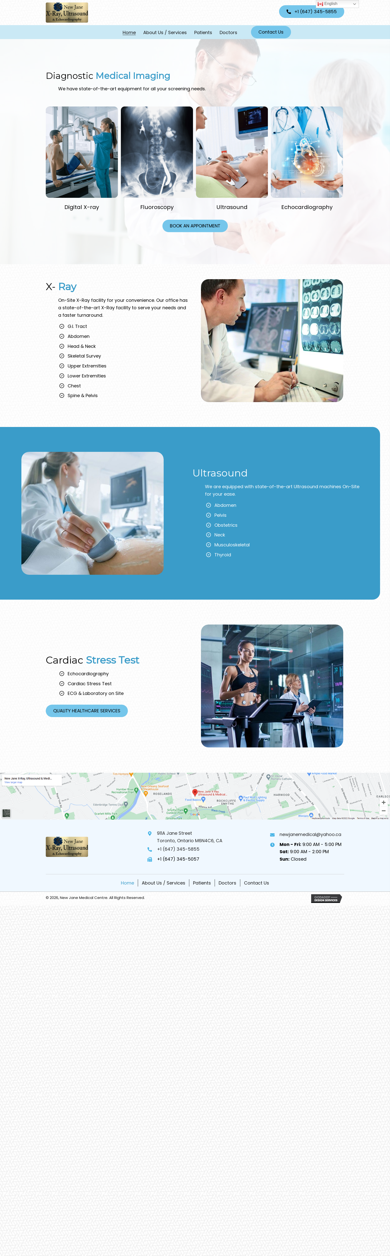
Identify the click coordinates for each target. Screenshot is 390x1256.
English (327, 4)
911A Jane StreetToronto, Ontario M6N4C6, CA (189, 837)
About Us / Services (163, 883)
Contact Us (256, 883)
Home (127, 883)
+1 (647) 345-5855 (178, 849)
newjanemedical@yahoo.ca (310, 834)
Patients (202, 883)
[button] (311, 11)
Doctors (227, 883)
